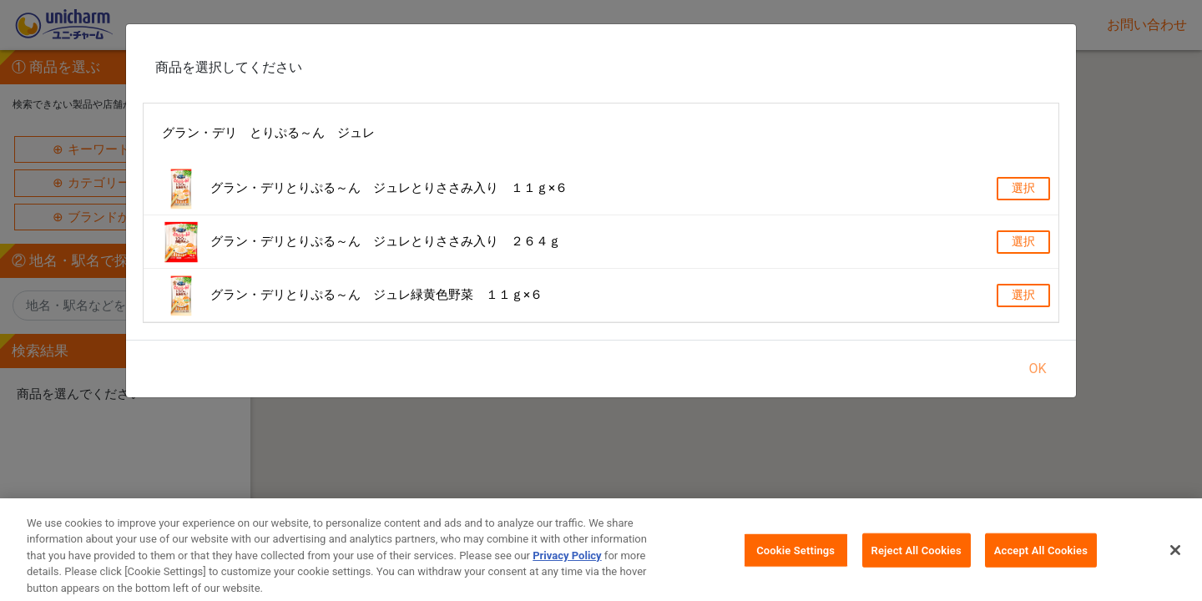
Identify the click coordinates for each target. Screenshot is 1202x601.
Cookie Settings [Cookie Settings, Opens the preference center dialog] (795, 558)
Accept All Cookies (1041, 558)
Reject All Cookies (916, 558)
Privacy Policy (567, 564)
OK (1037, 368)
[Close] (1175, 557)
